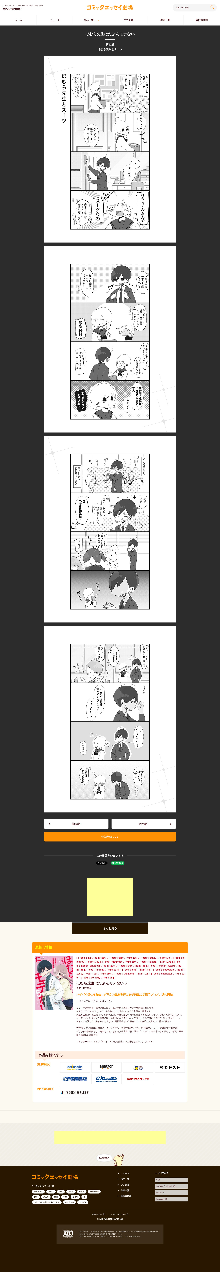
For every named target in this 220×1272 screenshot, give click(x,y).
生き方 (81, 1196)
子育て (75, 1202)
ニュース (55, 20)
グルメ (70, 1196)
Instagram (161, 1196)
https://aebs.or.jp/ (135, 1242)
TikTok (159, 1192)
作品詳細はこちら (110, 839)
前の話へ (76, 824)
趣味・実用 (94, 1196)
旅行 (36, 1202)
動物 (56, 1202)
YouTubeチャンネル (166, 1188)
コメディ (82, 1207)
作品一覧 (89, 20)
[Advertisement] (110, 901)
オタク (50, 1196)
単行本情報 (127, 1201)
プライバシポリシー (119, 1220)
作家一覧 (165, 20)
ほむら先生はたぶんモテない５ (105, 987)
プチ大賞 (128, 20)
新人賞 (45, 1202)
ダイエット (38, 1196)
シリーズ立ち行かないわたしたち (46, 1207)
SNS (65, 1202)
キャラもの (69, 1207)
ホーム (18, 20)
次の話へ (143, 824)
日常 (61, 1196)
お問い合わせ (95, 1220)
